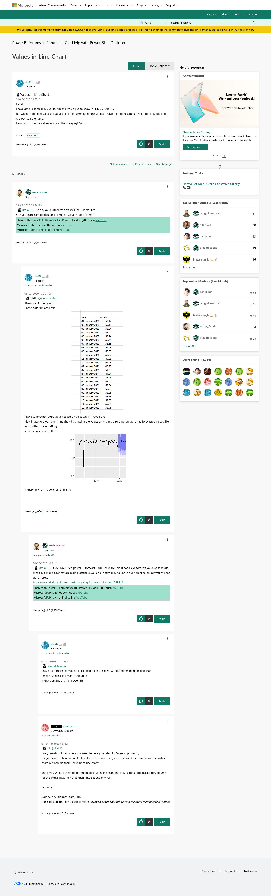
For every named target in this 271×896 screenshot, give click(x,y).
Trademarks (250, 870)
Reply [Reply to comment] (162, 251)
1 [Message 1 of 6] (27, 144)
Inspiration (91, 5)
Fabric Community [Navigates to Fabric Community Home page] (51, 5)
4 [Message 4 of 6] (44, 610)
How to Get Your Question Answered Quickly (211, 184)
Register (211, 14)
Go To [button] (250, 14)
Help (237, 14)
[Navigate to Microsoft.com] (22, 5)
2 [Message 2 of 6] (27, 242)
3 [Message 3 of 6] (36, 511)
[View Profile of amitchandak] (39, 192)
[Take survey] (195, 147)
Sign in (225, 14)
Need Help (33, 135)
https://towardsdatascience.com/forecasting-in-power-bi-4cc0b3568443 (78, 582)
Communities (123, 5)
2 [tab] (215, 155)
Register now (246, 29)
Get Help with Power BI (85, 42)
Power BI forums (26, 42)
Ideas (106, 5)
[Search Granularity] (152, 22)
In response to (38, 285)
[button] (136, 66)
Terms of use (232, 870)
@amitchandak (47, 298)
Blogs (140, 5)
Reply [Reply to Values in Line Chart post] (162, 144)
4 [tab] (220, 155)
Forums (74, 5)
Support (170, 5)
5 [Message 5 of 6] (52, 692)
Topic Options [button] (158, 66)
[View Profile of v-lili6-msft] (69, 726)
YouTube (101, 220)
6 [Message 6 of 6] (52, 813)
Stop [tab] (224, 156)
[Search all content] (213, 22)
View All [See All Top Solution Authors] (189, 267)
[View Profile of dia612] (29, 82)
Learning (154, 5)
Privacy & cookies (211, 870)
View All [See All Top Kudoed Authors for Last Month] (189, 346)
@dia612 (27, 210)
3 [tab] (218, 155)
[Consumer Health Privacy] (61, 883)
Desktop (118, 42)
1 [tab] (213, 155)
